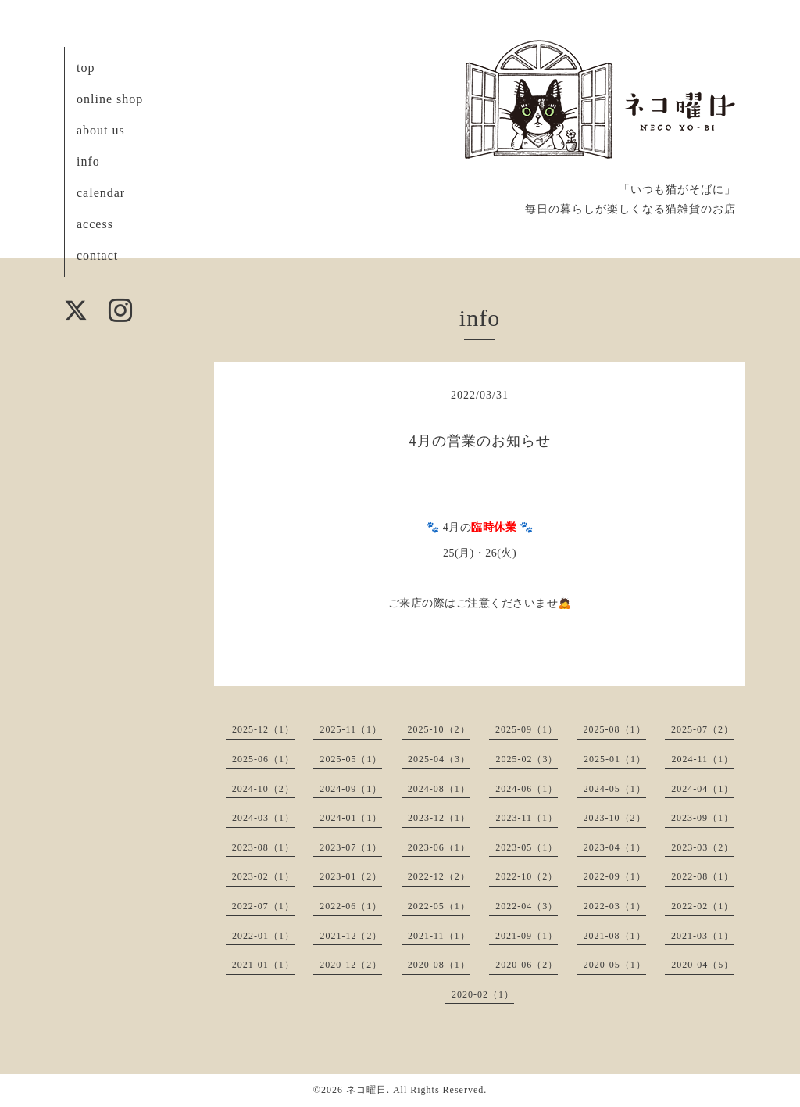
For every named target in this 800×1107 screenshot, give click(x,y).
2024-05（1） (615, 788)
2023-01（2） (351, 876)
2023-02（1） (263, 876)
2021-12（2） (351, 935)
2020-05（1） (615, 964)
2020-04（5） (702, 964)
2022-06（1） (351, 906)
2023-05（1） (526, 847)
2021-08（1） (615, 935)
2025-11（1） (351, 729)
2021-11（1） (439, 935)
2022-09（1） (615, 876)
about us (101, 130)
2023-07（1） (351, 847)
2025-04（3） (439, 759)
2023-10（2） (615, 817)
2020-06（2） (526, 964)
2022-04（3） (526, 906)
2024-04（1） (702, 788)
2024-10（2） (263, 788)
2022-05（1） (439, 906)
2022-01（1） (263, 935)
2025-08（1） (615, 729)
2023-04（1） (615, 847)
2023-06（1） (439, 847)
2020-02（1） (483, 994)
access (95, 224)
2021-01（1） (263, 964)
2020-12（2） (351, 964)
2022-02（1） (702, 906)
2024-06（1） (526, 788)
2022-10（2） (526, 876)
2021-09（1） (526, 935)
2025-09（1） (526, 729)
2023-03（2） (702, 847)
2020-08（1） (439, 964)
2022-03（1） (615, 906)
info (88, 161)
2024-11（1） (702, 759)
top (86, 67)
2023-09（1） (702, 817)
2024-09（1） (351, 788)
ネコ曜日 (366, 1089)
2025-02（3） (526, 759)
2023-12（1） (439, 817)
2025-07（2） (702, 729)
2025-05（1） (351, 759)
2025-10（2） (439, 729)
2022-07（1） (263, 906)
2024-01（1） (351, 817)
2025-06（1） (263, 759)
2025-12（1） (263, 729)
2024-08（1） (439, 788)
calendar (101, 192)
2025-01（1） (615, 759)
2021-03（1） (702, 935)
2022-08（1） (702, 876)
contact (97, 255)
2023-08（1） (263, 847)
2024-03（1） (263, 817)
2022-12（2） (439, 876)
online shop (110, 99)
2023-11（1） (526, 817)
